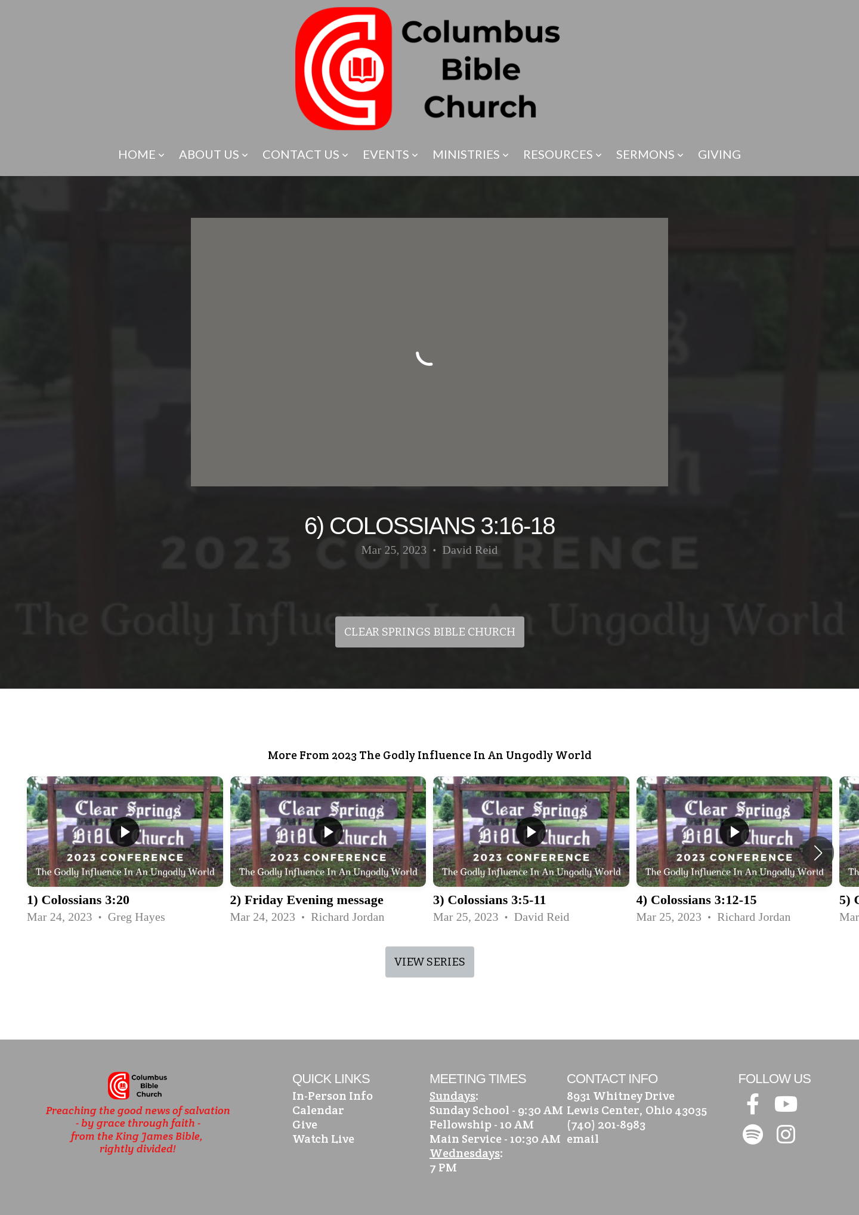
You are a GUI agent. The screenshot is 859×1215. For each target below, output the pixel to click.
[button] (818, 853)
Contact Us (305, 154)
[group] (125, 852)
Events (390, 154)
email (583, 1138)
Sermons (650, 154)
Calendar (318, 1110)
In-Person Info (332, 1095)
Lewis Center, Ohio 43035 (637, 1110)
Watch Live (323, 1138)
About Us (213, 154)
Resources (562, 154)
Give (304, 1124)
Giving (719, 154)
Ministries (470, 154)
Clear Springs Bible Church (429, 632)
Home (141, 154)
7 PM (443, 1167)
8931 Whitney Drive (621, 1095)
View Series (429, 962)
